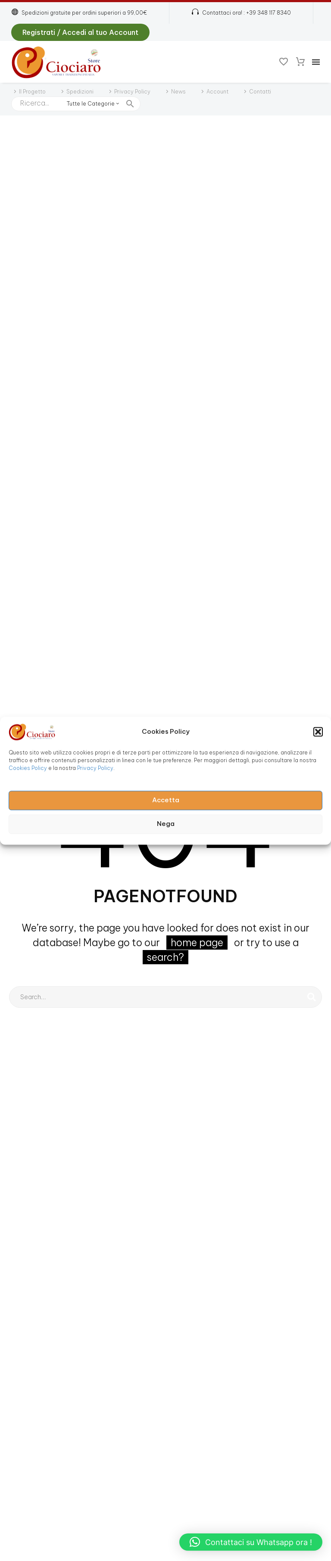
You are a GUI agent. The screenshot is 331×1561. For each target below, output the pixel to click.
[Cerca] (165, 997)
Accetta (165, 800)
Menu (316, 62)
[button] (318, 731)
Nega (166, 824)
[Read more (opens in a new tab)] (241, 13)
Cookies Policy (28, 768)
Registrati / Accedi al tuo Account (80, 32)
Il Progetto (32, 91)
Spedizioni (80, 91)
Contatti (260, 91)
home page (197, 942)
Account (217, 91)
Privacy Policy (95, 768)
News (178, 91)
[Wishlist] (283, 62)
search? (165, 957)
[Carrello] (300, 62)
